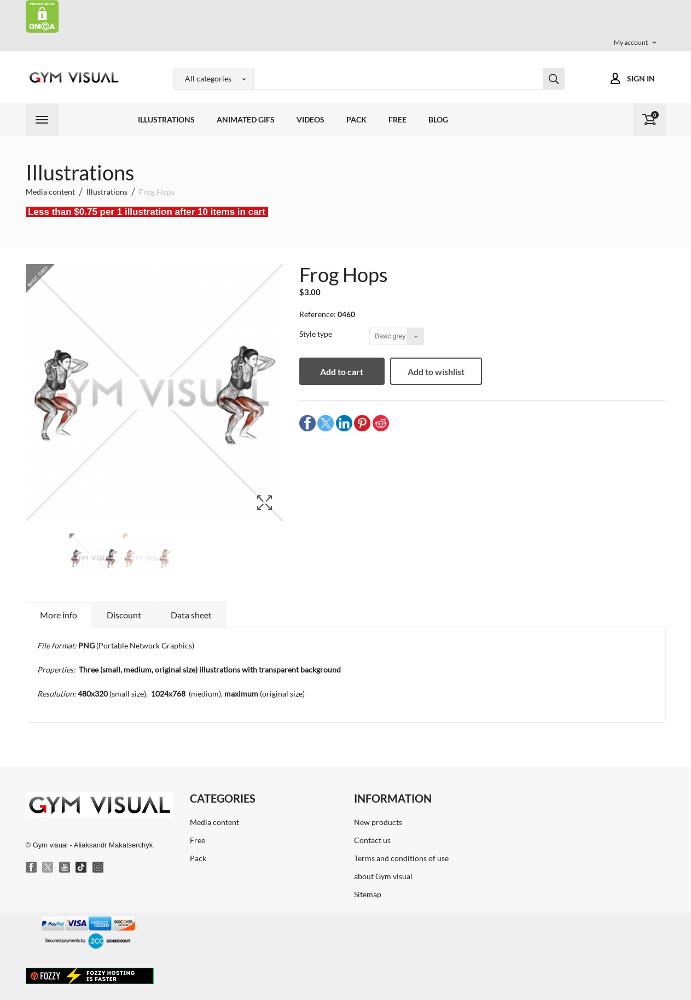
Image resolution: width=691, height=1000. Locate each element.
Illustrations (166, 119)
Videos (310, 119)
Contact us (372, 840)
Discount (124, 615)
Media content (214, 822)
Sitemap (367, 894)
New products (378, 822)
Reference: (317, 314)
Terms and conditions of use (401, 858)
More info (58, 615)
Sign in (641, 78)
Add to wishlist (437, 371)
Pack (356, 119)
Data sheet (191, 615)
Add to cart (342, 371)
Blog (438, 119)
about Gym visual (383, 876)
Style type (316, 333)
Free (397, 119)
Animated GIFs (246, 119)
